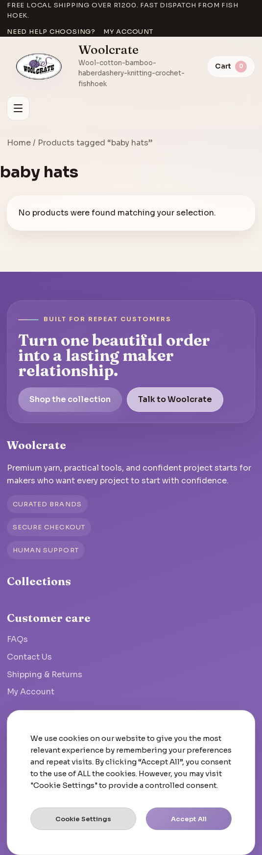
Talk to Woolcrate (175, 399)
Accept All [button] (189, 819)
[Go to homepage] (39, 66)
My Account (30, 692)
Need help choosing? (51, 31)
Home (19, 143)
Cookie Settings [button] (83, 819)
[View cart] (231, 66)
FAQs (17, 639)
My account (128, 31)
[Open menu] (18, 108)
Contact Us (29, 657)
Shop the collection (70, 399)
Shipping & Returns (44, 674)
